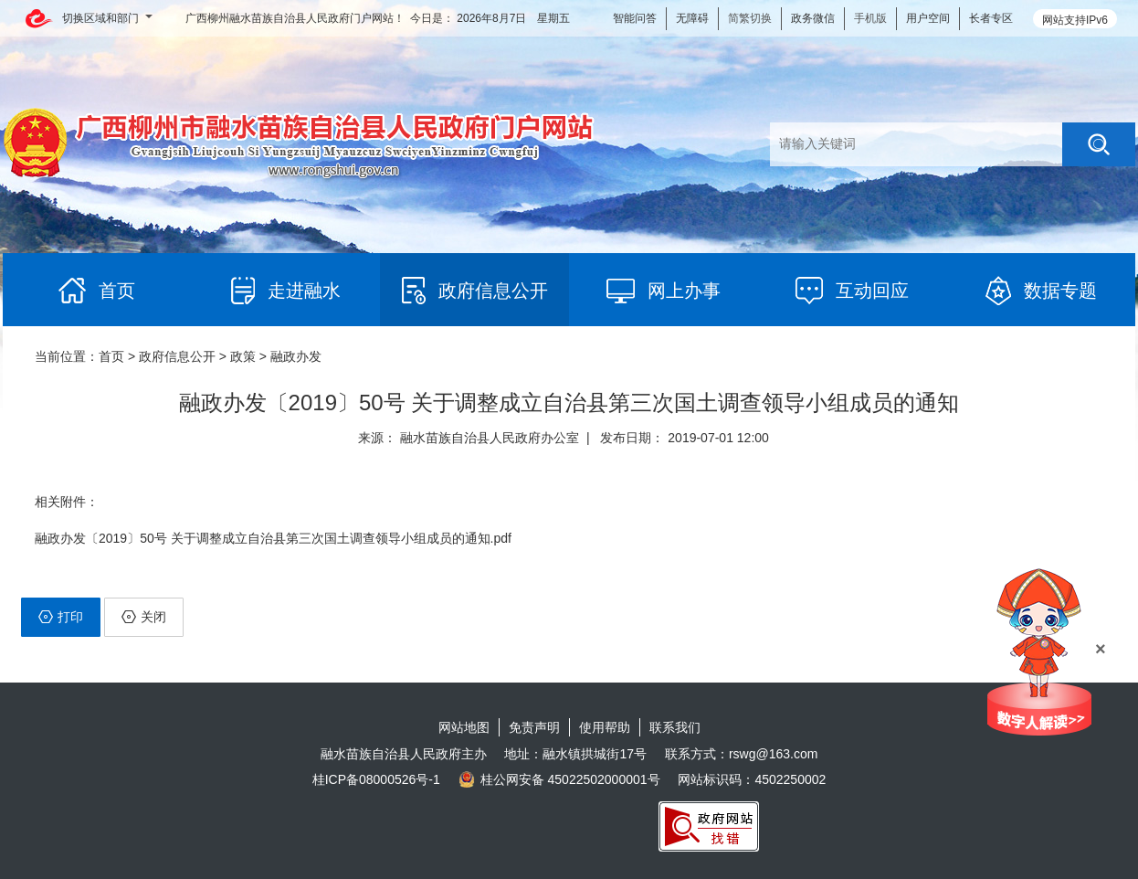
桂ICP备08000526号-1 (376, 779)
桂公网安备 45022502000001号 (559, 779)
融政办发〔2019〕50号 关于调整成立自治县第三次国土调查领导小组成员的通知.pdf (273, 538)
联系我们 (675, 727)
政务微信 (813, 18)
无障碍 (692, 18)
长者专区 (991, 18)
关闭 (143, 616)
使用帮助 (604, 727)
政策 (243, 356)
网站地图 (464, 727)
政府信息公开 (177, 356)
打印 (60, 616)
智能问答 (635, 18)
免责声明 (534, 727)
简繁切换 (750, 18)
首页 (111, 356)
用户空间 (928, 18)
